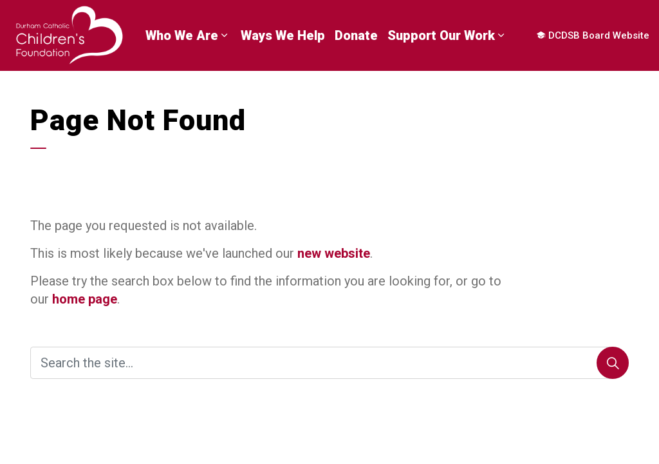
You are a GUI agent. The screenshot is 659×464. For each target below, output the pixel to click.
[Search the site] (329, 363)
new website (333, 253)
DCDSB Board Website (593, 35)
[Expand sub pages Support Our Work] (501, 35)
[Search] (613, 363)
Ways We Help (283, 35)
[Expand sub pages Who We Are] (224, 35)
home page (84, 299)
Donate (356, 35)
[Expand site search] (7, 87)
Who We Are (181, 35)
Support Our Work (441, 35)
